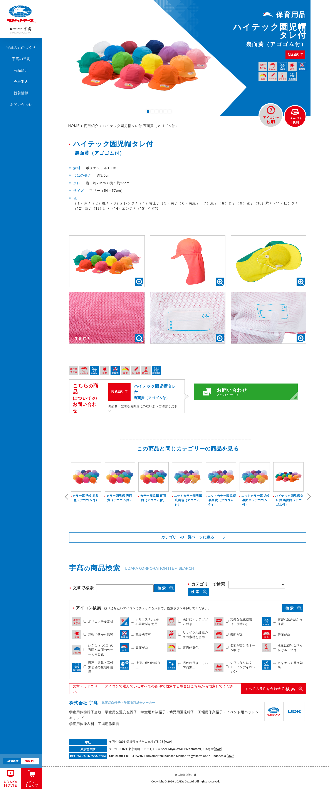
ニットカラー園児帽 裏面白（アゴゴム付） (254, 500)
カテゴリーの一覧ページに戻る (188, 537)
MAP (168, 741)
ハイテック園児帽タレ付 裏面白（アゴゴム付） (288, 500)
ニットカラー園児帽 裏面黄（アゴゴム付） (221, 500)
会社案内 (21, 82)
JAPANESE (12, 761)
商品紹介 (21, 70)
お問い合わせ (21, 104)
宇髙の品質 (21, 59)
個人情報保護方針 (185, 774)
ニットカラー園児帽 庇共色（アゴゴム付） (187, 500)
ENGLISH (30, 761)
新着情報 (21, 93)
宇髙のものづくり (21, 47)
